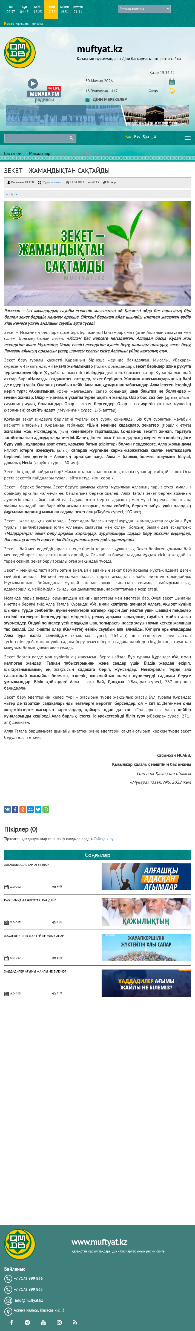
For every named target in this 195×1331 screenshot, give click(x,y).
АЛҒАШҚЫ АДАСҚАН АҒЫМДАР (26, 865)
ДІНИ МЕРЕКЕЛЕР (106, 99)
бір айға (37, 24)
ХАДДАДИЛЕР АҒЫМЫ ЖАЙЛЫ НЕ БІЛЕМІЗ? (35, 971)
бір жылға (22, 24)
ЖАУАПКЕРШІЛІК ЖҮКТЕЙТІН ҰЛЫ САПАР (34, 936)
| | (11, 194)
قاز (154, 136)
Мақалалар (39, 153)
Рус (136, 136)
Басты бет (13, 153)
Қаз (128, 136)
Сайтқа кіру (104, 838)
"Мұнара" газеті (50, 182)
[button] (44, 80)
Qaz (145, 136)
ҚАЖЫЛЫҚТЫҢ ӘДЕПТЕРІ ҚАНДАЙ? (30, 900)
